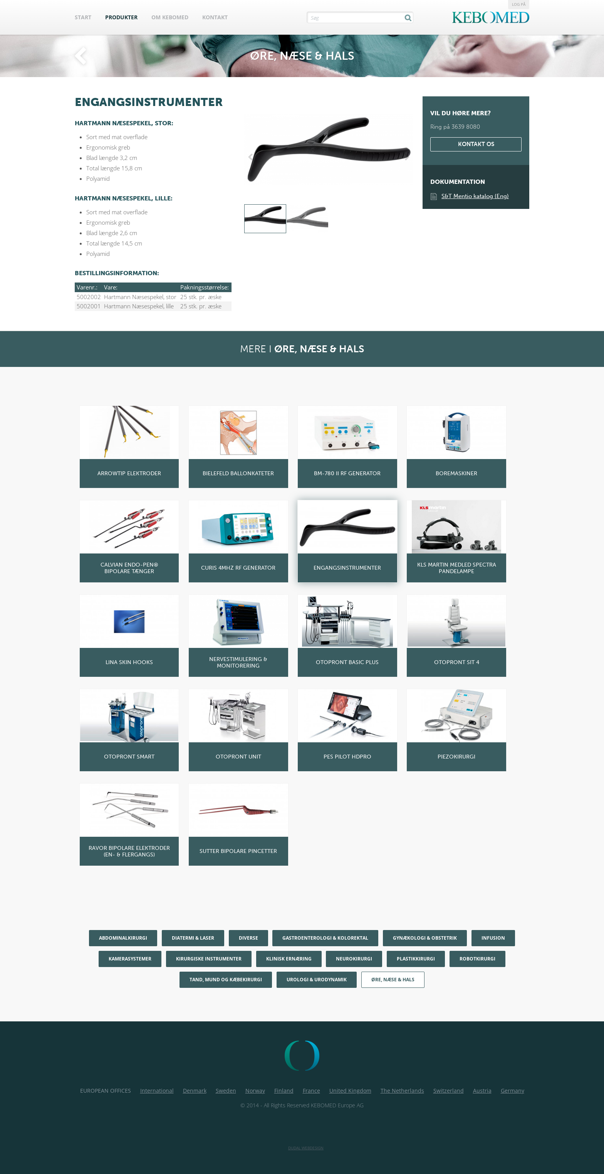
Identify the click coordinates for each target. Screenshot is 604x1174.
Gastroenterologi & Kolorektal (325, 938)
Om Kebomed (169, 17)
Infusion (493, 938)
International (157, 1090)
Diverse (248, 938)
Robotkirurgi (477, 958)
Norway (255, 1090)
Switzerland (448, 1090)
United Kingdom (350, 1090)
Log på (518, 4)
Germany (512, 1090)
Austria (482, 1090)
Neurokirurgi (354, 958)
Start (83, 17)
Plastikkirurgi (416, 958)
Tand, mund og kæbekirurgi (226, 979)
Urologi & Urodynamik (317, 979)
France (311, 1090)
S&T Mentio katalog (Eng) (475, 196)
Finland (284, 1090)
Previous (252, 157)
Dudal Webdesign (306, 1147)
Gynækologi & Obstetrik (425, 938)
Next (405, 157)
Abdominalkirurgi (123, 938)
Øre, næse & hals (392, 979)
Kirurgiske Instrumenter (209, 958)
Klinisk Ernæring (289, 958)
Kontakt (215, 17)
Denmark (194, 1090)
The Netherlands (402, 1090)
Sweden (226, 1090)
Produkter (121, 17)
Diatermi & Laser (193, 938)
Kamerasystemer (130, 958)
